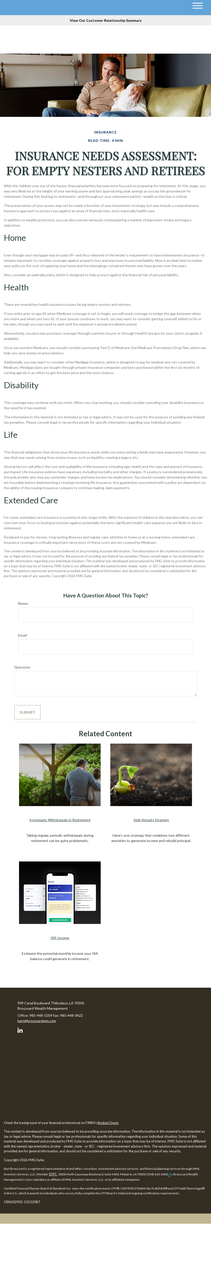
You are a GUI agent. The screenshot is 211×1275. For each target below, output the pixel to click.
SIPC (53, 1174)
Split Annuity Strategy (151, 820)
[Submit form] (27, 712)
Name (23, 603)
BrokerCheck (108, 1122)
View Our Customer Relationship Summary (106, 20)
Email (22, 635)
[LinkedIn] (20, 1029)
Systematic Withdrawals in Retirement (60, 820)
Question (22, 667)
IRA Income (59, 938)
